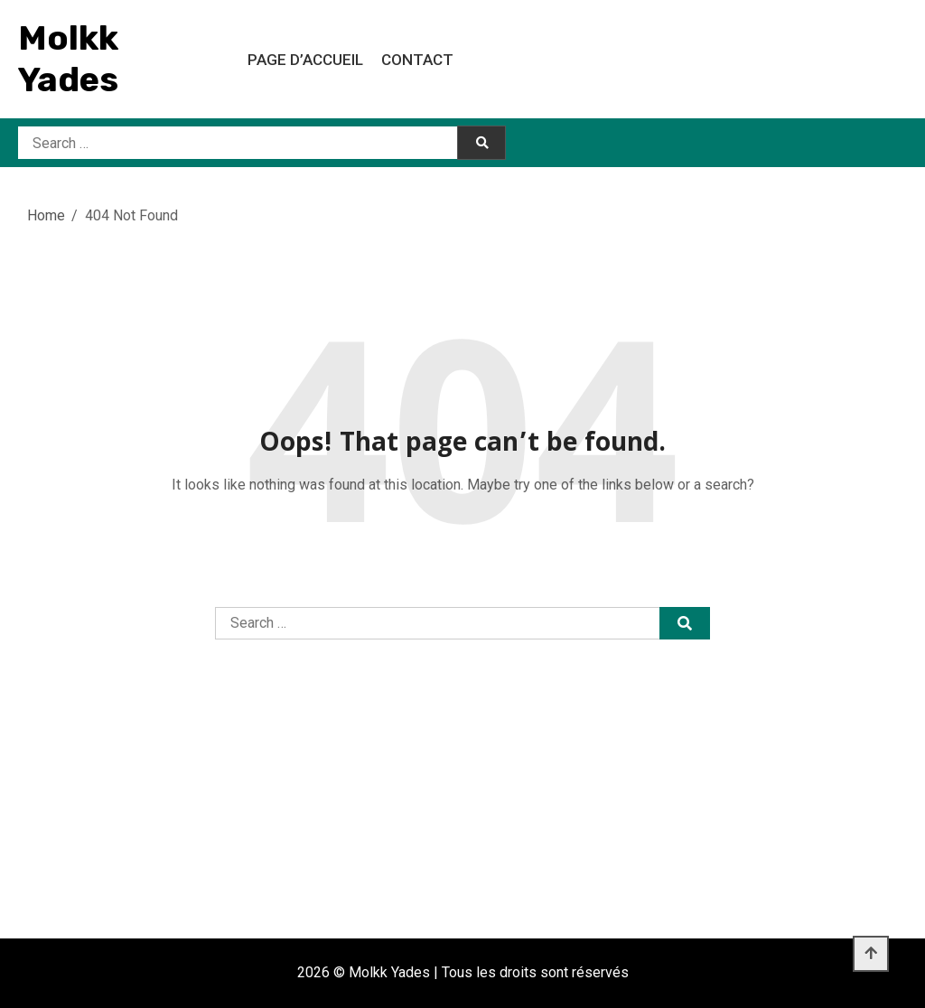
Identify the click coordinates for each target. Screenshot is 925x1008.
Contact (417, 60)
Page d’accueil (305, 60)
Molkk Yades (68, 58)
